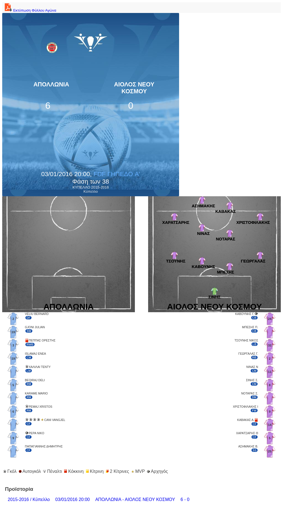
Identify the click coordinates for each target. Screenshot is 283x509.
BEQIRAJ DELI (35, 380)
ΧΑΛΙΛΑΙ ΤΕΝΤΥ (40, 367)
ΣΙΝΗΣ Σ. (252, 380)
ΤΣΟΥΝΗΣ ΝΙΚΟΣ (246, 340)
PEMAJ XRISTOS (40, 406)
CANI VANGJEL (54, 419)
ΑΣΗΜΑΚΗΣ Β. (248, 446)
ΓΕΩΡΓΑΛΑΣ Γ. (248, 353)
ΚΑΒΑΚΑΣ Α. (245, 419)
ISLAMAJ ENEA (35, 353)
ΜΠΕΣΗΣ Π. (250, 327)
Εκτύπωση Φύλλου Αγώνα (29, 10)
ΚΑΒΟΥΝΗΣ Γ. (244, 314)
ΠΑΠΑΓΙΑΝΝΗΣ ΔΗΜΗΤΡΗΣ (44, 446)
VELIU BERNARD (37, 314)
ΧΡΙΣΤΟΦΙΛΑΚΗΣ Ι (245, 406)
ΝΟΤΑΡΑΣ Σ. (249, 393)
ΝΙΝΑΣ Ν (252, 367)
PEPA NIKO (36, 433)
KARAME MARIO (36, 393)
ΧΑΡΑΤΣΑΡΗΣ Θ (247, 433)
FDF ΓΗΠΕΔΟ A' (116, 173)
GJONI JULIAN (35, 327)
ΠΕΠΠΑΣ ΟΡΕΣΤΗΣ (42, 340)
